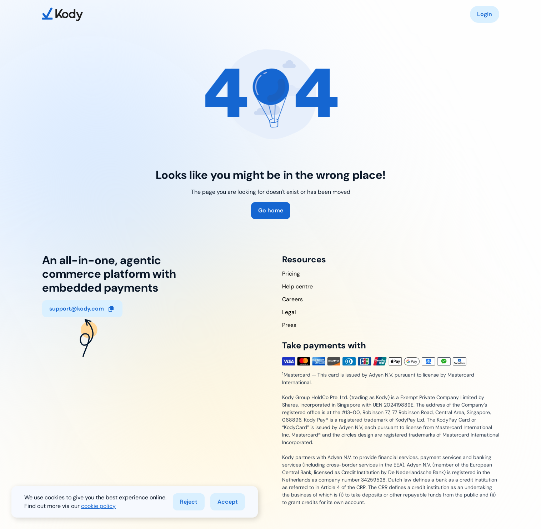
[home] (62, 14)
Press (289, 325)
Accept (227, 501)
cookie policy (98, 506)
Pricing (291, 273)
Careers (292, 299)
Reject (188, 501)
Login (484, 14)
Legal (289, 312)
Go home (270, 210)
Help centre (297, 286)
